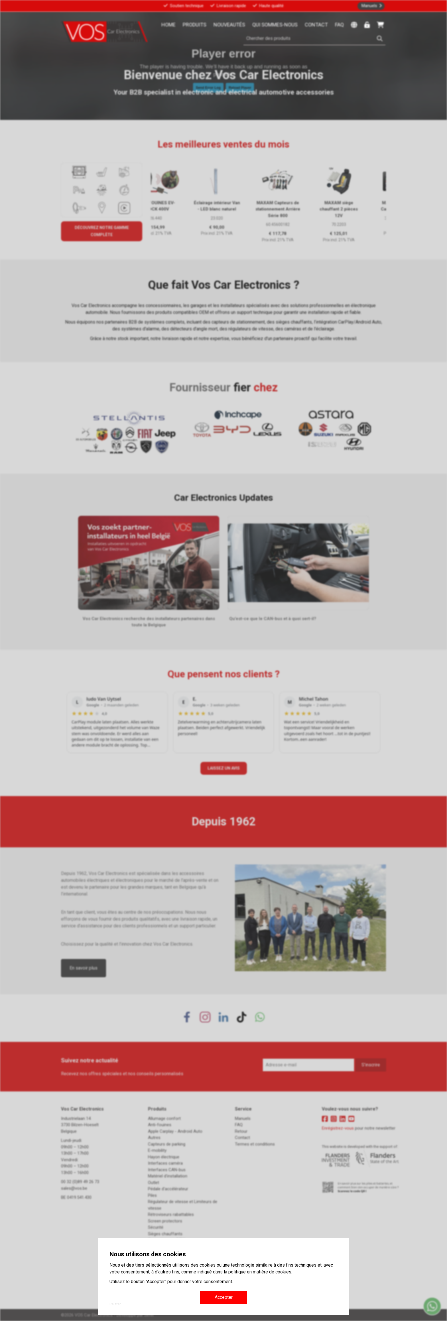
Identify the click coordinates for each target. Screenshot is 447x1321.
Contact (316, 25)
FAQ (339, 25)
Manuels (369, 5)
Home (168, 25)
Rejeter (115, 1304)
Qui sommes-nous (275, 25)
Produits (194, 25)
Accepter (224, 1297)
